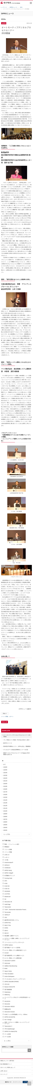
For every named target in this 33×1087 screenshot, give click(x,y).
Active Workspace (9, 976)
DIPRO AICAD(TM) (9, 1017)
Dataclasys (7, 992)
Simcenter (7, 1004)
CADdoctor (7, 867)
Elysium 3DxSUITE (9, 987)
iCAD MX (7, 886)
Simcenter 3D (8, 901)
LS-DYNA (7, 894)
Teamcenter (7, 907)
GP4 (5, 881)
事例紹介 (6, 847)
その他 (6, 860)
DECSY (6, 933)
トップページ (4, 7)
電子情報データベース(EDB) (12, 947)
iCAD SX (6, 888)
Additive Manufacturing (10, 966)
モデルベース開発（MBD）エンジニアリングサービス (16, 939)
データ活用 (7, 1036)
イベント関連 (8, 852)
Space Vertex (8, 971)
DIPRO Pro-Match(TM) (10, 1031)
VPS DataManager (9, 1029)
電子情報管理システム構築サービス (14, 955)
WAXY (6, 930)
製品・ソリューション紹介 (11, 844)
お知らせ (6, 854)
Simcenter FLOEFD (9, 960)
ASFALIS (7, 865)
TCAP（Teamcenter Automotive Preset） (15, 909)
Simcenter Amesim (9, 1011)
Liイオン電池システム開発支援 (12, 958)
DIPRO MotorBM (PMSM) (11, 981)
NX (5, 899)
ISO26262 (7, 891)
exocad (6, 953)
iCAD (5, 883)
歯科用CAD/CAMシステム (11, 920)
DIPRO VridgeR (8, 873)
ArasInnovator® (8, 862)
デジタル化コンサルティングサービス (14, 979)
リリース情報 (8, 849)
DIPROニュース (13, 7)
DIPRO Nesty (8, 870)
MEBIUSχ (7, 994)
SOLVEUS (7, 1001)
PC (25, 1082)
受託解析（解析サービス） (11, 935)
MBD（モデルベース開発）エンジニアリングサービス (16, 1023)
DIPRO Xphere (8, 945)
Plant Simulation (8, 973)
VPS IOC (7, 984)
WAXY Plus (7, 925)
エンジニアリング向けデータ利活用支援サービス (17, 998)
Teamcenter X (8, 1026)
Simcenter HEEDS (9, 1006)
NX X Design (8, 1019)
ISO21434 (7, 963)
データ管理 (7, 1034)
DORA (6, 928)
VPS (5, 917)
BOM (5, 968)
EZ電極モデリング (9, 875)
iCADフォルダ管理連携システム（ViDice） (16, 1014)
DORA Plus (7, 922)
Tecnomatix (7, 912)
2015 (21, 7)
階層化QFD (7, 1009)
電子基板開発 (8, 989)
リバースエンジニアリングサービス (14, 942)
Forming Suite (8, 878)
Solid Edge (7, 904)
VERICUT (7, 915)
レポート (6, 857)
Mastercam (7, 896)
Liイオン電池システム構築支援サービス (15, 950)
